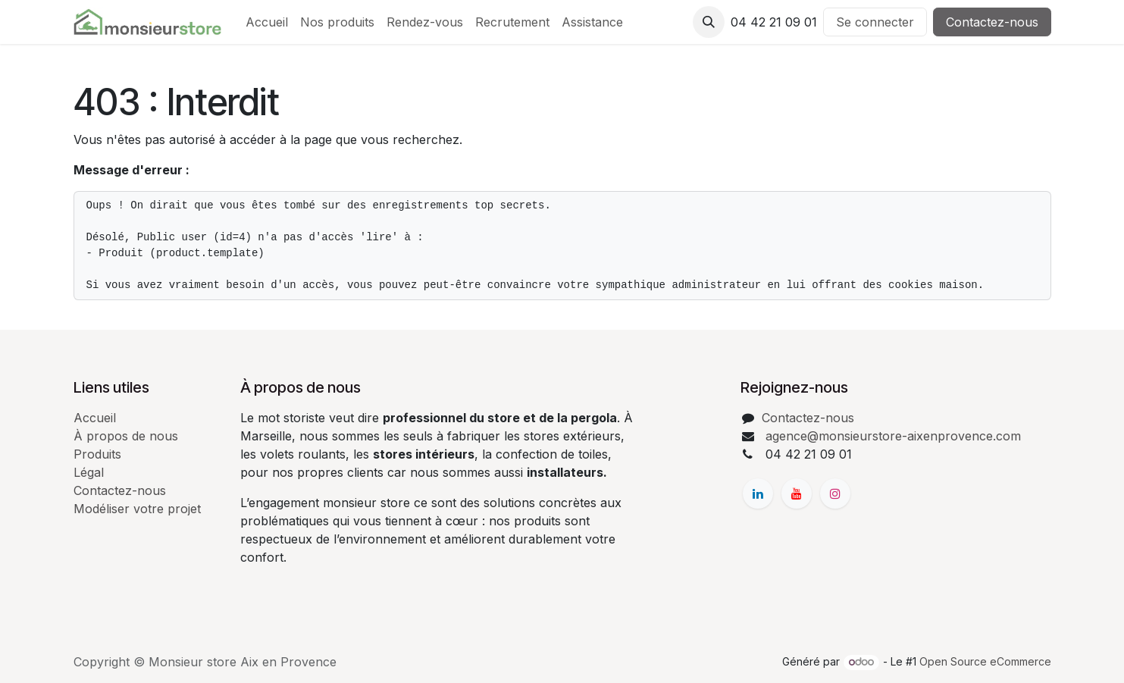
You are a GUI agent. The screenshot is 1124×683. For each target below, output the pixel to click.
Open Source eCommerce (985, 661)
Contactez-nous (992, 22)
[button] (709, 22)
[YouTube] (796, 493)
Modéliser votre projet (137, 508)
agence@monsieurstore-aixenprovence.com (891, 435)
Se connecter (875, 22)
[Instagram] (835, 493)
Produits (97, 454)
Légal (89, 472)
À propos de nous (126, 435)
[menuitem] (267, 22)
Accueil (95, 417)
